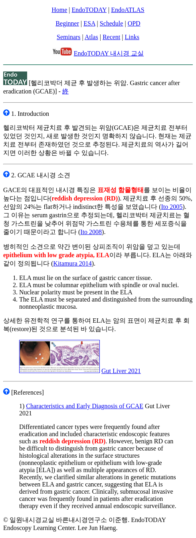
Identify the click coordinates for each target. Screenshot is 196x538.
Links (132, 37)
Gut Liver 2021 (121, 370)
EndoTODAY (89, 9)
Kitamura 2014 (72, 263)
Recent (111, 37)
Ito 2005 (172, 206)
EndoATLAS (128, 9)
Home (59, 9)
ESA (89, 23)
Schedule (111, 23)
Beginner (67, 23)
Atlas (91, 37)
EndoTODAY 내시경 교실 (109, 53)
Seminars (69, 37)
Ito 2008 (91, 231)
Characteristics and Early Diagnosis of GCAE (84, 406)
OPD (134, 23)
